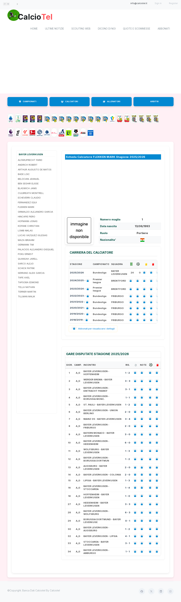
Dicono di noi (107, 29)
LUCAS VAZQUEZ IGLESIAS (32, 235)
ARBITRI (154, 102)
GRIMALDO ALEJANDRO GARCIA (35, 212)
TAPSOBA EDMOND (28, 282)
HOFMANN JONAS (27, 221)
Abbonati (164, 29)
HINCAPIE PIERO (26, 217)
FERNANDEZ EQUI (27, 202)
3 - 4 (127, 419)
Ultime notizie (54, 29)
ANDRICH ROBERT (27, 165)
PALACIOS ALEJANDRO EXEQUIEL (36, 250)
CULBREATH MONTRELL (31, 193)
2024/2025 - (80, 281)
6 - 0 (127, 443)
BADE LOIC (24, 174)
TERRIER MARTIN (27, 292)
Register (173, 3)
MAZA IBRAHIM (26, 240)
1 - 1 (127, 398)
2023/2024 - (80, 289)
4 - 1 (127, 536)
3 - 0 (127, 434)
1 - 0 (127, 496)
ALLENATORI (111, 102)
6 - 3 (127, 513)
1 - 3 (127, 451)
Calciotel (55, 590)
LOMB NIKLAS (25, 231)
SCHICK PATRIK (26, 268)
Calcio (37, 17)
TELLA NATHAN (26, 287)
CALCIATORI (69, 102)
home (34, 29)
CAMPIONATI (27, 102)
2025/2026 (77, 273)
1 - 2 (127, 373)
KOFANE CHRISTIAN (28, 226)
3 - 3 (127, 381)
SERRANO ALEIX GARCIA (31, 273)
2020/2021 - (80, 309)
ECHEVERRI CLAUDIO (29, 198)
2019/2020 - (80, 315)
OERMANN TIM (26, 245)
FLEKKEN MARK (26, 207)
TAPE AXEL (24, 278)
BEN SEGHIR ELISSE (28, 184)
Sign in (158, 3)
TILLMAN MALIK (26, 297)
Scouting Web (80, 29)
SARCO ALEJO (26, 264)
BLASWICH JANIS (27, 188)
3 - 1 (127, 389)
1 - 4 (127, 488)
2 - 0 (127, 412)
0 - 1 (127, 521)
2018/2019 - (79, 321)
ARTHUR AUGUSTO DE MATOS (34, 170)
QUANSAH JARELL (28, 259)
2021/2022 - (80, 303)
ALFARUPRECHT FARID (30, 160)
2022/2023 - (80, 297)
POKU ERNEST (25, 254)
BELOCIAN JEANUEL (28, 179)
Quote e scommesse (136, 29)
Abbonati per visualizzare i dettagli (93, 329)
